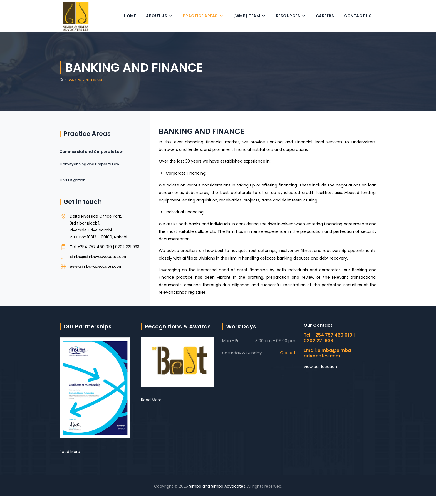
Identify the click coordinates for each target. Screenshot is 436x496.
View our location (320, 366)
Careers (325, 16)
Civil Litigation (72, 180)
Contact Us (357, 16)
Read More (70, 451)
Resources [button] (291, 16)
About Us (159, 16)
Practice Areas (203, 16)
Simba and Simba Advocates (217, 486)
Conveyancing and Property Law (89, 164)
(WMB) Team (249, 16)
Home (130, 16)
